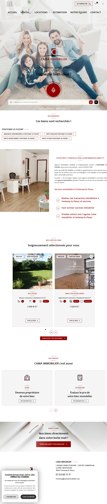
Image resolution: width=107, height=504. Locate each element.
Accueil (12, 12)
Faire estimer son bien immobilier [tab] (78, 208)
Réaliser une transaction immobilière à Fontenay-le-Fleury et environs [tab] (80, 199)
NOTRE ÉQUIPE (78, 12)
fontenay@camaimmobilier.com (68, 478)
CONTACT (95, 12)
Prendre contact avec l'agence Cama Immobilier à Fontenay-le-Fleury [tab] (79, 215)
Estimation (60, 12)
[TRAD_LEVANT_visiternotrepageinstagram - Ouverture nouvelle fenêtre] (34, 499)
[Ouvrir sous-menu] (31, 12)
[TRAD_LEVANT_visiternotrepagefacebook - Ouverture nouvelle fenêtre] (29, 499)
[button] (56, 332)
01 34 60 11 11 (63, 474)
